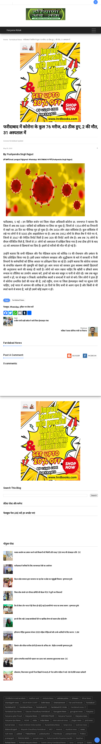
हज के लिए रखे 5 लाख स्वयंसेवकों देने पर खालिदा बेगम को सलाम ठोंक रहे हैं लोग (40, 609)
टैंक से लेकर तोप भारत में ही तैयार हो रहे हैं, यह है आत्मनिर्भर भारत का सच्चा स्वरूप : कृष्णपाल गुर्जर (46, 596)
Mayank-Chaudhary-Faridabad (33, 719)
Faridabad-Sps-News (13, 701)
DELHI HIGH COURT (30, 692)
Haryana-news (81, 706)
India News (44, 710)
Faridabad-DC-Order (59, 697)
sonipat (80, 732)
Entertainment (59, 692)
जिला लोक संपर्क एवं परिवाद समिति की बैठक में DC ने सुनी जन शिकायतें (38, 582)
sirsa (71, 732)
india (35, 710)
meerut (59, 719)
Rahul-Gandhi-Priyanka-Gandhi (59, 728)
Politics (83, 723)
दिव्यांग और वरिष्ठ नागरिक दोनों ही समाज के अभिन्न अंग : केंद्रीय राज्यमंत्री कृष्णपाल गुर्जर (43, 636)
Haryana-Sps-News (13, 710)
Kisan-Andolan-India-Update (30, 715)
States (89, 732)
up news (62, 737)
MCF (50, 719)
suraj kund (9, 737)
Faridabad (90, 692)
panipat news (71, 723)
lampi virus (68, 715)
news (82, 719)
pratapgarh (9, 728)
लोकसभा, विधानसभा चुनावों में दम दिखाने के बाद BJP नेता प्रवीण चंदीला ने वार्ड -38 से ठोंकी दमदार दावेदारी (50, 662)
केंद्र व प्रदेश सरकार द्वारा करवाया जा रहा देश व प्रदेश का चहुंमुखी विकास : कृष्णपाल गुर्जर (43, 569)
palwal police (44, 723)
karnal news (10, 715)
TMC (54, 737)
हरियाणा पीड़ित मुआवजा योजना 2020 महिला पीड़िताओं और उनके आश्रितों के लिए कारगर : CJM (46, 622)
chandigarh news (12, 692)
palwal (19, 723)
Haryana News (31, 706)
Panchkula (58, 723)
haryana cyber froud (13, 706)
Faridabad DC (10, 697)
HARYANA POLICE (47, 706)
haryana (89, 701)
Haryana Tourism (65, 706)
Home (5, 39)
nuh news (9, 723)
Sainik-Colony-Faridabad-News (53, 732)
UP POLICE (74, 737)
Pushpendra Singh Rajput (20, 154)
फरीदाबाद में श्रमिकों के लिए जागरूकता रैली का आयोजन (33, 556)
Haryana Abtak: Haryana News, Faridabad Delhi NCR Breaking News (38, 742)
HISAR (26, 710)
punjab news (38, 728)
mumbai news (71, 719)
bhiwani (75, 688)
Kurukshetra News (52, 715)
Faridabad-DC (41, 697)
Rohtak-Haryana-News (28, 732)
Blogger (76, 345)
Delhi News (45, 692)
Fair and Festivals (76, 692)
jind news (89, 710)
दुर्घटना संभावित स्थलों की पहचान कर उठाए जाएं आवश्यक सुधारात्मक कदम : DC (41, 649)
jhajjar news (76, 710)
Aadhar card (34, 688)
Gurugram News (59, 701)
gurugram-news (76, 701)
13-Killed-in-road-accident (15, 688)
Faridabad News (15, 39)
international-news (60, 710)
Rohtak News (10, 732)
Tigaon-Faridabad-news (39, 737)
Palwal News (31, 723)
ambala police (62, 688)
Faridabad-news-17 (78, 697)
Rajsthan (79, 728)
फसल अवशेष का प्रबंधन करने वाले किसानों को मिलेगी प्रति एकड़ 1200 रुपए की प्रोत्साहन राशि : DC (47, 542)
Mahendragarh (11, 719)
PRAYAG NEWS (23, 728)
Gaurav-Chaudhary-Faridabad (38, 701)
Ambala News (48, 688)
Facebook (92, 345)
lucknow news (81, 715)
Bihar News (86, 688)
